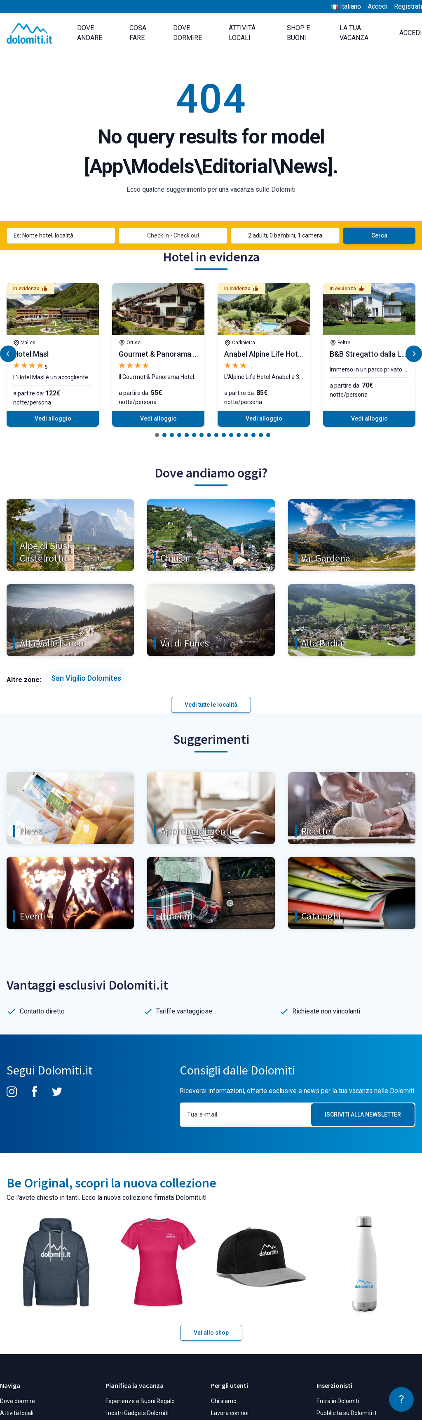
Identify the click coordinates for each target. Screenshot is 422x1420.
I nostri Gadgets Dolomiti (137, 1413)
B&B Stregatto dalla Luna (372, 354)
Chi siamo (224, 1401)
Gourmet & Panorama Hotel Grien (174, 354)
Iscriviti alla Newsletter (363, 1114)
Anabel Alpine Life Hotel (264, 354)
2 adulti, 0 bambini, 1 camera (285, 235)
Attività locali (16, 1413)
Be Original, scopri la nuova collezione (111, 1183)
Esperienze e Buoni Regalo (140, 1401)
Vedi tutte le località (211, 704)
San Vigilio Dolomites (86, 678)
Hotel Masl (31, 354)
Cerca (379, 235)
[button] (157, 435)
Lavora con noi (230, 1413)
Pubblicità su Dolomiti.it (346, 1413)
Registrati (408, 6)
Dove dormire (17, 1401)
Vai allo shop (211, 1332)
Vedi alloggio (53, 418)
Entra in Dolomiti (337, 1401)
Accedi (377, 6)
